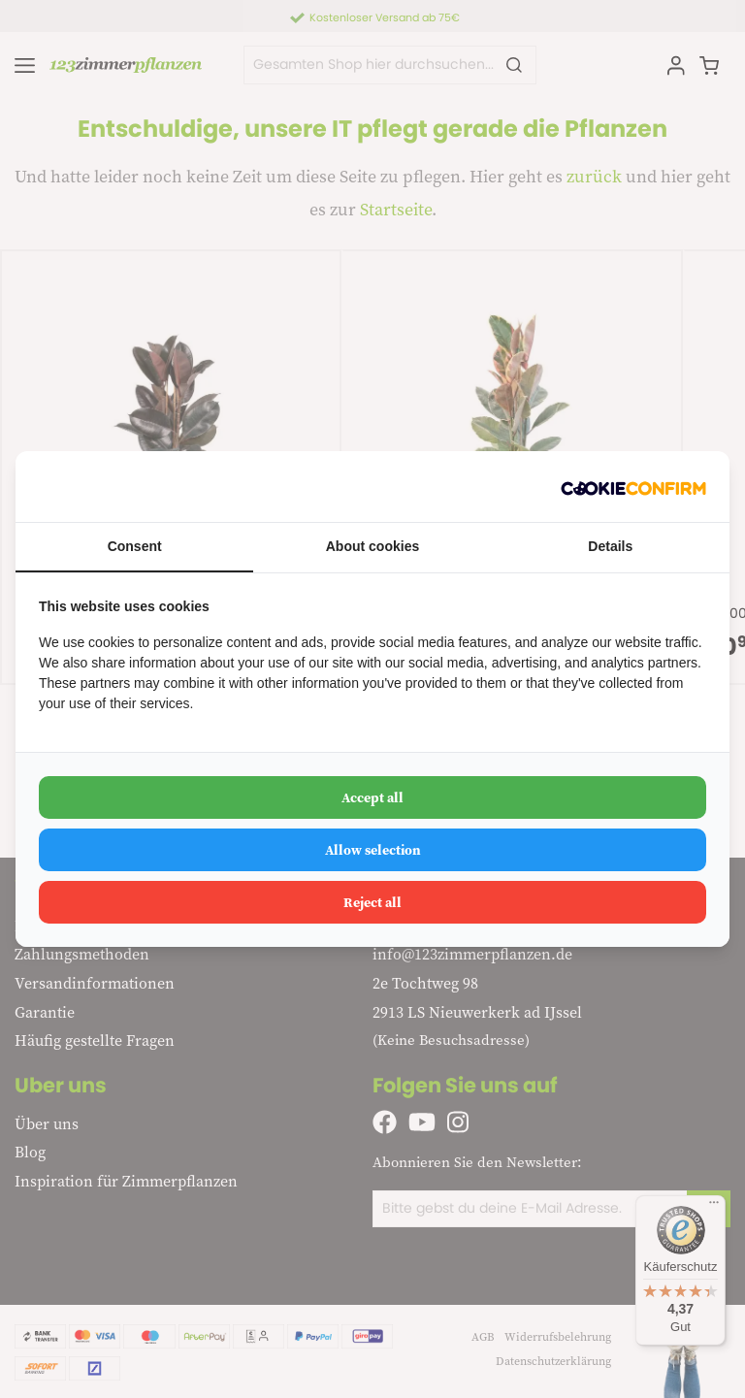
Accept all (372, 797)
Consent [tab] (135, 546)
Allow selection (373, 850)
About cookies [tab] (372, 546)
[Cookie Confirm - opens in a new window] (633, 486)
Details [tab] (610, 546)
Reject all (372, 902)
